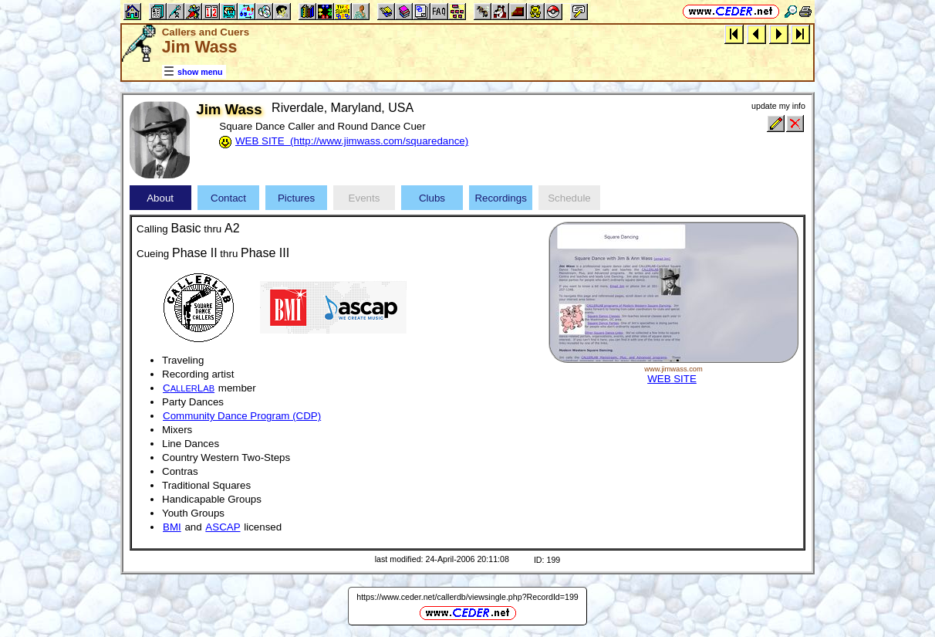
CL (188, 388)
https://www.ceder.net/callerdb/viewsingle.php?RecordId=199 (467, 596)
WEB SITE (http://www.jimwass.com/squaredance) (351, 141)
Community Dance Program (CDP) (242, 416)
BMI (172, 527)
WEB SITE (672, 379)
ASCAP (222, 527)
